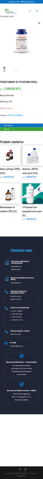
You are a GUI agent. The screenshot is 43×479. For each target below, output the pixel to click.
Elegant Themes (20, 473)
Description (8, 125)
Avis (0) (6, 129)
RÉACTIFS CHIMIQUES (15, 115)
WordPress (21, 476)
